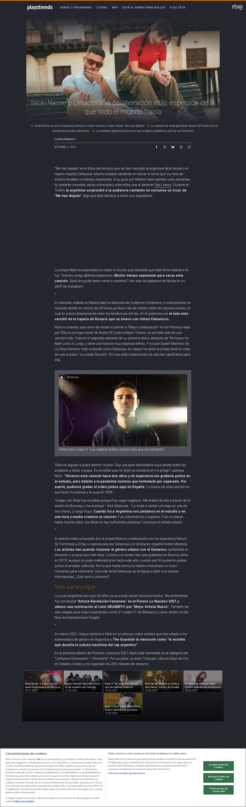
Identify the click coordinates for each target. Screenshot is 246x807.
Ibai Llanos (162, 185)
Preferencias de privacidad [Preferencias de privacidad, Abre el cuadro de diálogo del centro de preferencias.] (219, 790)
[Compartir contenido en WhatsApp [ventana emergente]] (181, 146)
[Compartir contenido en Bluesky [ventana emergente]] (173, 146)
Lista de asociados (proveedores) (126, 773)
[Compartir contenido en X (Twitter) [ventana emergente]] (165, 146)
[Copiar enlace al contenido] (189, 146)
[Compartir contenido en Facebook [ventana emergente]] (156, 146)
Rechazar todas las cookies (218, 778)
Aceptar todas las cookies (218, 766)
